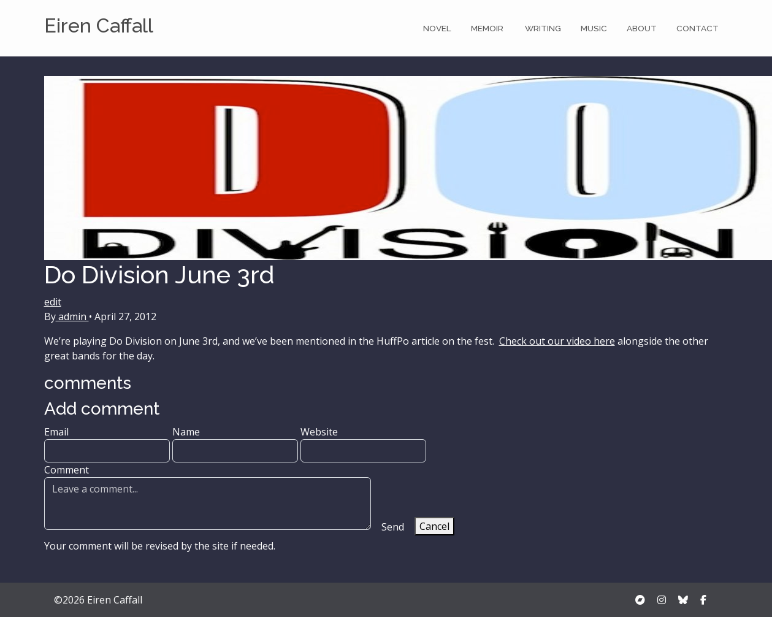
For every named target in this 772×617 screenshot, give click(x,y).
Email (107, 443)
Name (235, 443)
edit (52, 301)
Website (363, 443)
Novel (437, 28)
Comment (207, 496)
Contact (697, 28)
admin (72, 316)
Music (594, 28)
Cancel (434, 526)
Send (392, 527)
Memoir (488, 28)
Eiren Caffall (98, 25)
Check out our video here (557, 341)
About (642, 28)
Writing (543, 28)
